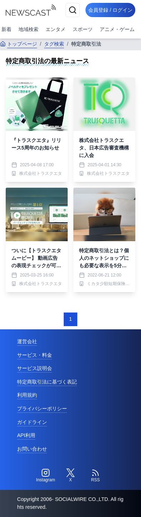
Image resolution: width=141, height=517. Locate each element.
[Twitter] (70, 475)
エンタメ (56, 29)
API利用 (26, 435)
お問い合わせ (32, 449)
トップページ (18, 44)
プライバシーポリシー (42, 408)
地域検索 (28, 29)
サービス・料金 (34, 355)
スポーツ (83, 29)
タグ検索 (54, 44)
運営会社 (27, 341)
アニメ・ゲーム (117, 29)
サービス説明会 (34, 368)
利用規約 (27, 395)
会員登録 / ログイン (110, 10)
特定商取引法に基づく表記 (47, 382)
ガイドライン (32, 422)
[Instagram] (45, 475)
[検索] (73, 10)
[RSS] (95, 475)
